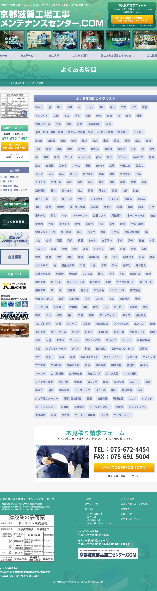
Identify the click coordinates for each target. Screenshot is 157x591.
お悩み (141, 199)
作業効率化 (94, 124)
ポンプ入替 (112, 373)
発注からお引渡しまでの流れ (117, 55)
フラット (56, 182)
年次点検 (99, 290)
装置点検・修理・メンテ (15, 189)
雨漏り (39, 390)
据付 (111, 273)
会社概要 (152, 55)
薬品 (116, 140)
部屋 (88, 165)
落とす (102, 190)
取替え (99, 298)
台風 (103, 232)
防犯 (91, 315)
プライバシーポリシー (132, 518)
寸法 (151, 207)
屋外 (48, 257)
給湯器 (131, 365)
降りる (73, 174)
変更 (79, 124)
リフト (90, 107)
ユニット (123, 157)
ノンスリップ (82, 390)
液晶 (144, 107)
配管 (53, 415)
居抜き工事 (68, 265)
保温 (140, 390)
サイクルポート (125, 282)
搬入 (100, 273)
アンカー (75, 340)
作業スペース (42, 124)
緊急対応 (135, 273)
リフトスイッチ (112, 357)
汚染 (133, 149)
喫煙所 (73, 273)
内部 (125, 190)
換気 (111, 298)
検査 (152, 215)
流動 (63, 140)
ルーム (76, 165)
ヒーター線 (41, 307)
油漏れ (94, 207)
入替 (58, 323)
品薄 (61, 298)
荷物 (77, 224)
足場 (111, 165)
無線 (61, 357)
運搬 (85, 249)
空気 (148, 140)
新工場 (60, 340)
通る (79, 182)
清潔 (122, 224)
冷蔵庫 (86, 323)
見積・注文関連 (72, 398)
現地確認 (118, 398)
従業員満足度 (42, 273)
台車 (101, 174)
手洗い (144, 365)
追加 (108, 124)
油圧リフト (99, 215)
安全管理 (40, 365)
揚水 (109, 157)
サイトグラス (58, 332)
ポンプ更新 (130, 373)
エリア (132, 398)
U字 (106, 307)
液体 (59, 107)
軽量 (122, 249)
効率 (69, 107)
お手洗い (107, 240)
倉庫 (109, 115)
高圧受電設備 (132, 232)
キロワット (41, 115)
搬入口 (126, 315)
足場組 (143, 348)
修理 (59, 315)
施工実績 (54, 55)
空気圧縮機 (137, 224)
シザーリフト (79, 215)
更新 (152, 323)
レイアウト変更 (35, 82)
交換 (69, 240)
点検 (48, 240)
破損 (95, 307)
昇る (61, 174)
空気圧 (51, 140)
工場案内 (56, 365)
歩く (90, 182)
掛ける (128, 199)
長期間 (60, 207)
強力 (79, 190)
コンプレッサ (42, 323)
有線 (72, 357)
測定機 (119, 407)
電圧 (59, 240)
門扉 (80, 315)
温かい (82, 149)
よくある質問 (80, 55)
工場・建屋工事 (10, 176)
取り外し (40, 215)
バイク (91, 232)
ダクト (75, 348)
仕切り (81, 199)
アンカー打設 (92, 340)
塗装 (37, 257)
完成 (88, 115)
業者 (111, 224)
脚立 (51, 174)
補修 (147, 382)
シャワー (40, 373)
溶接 (119, 207)
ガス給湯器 (57, 373)
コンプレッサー (122, 415)
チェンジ (114, 199)
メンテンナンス (75, 282)
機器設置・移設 (10, 185)
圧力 (137, 140)
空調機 (50, 165)
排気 (145, 307)
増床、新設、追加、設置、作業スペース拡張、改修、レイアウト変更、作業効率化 (81, 132)
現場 (127, 140)
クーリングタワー (100, 407)
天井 (114, 265)
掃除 (53, 190)
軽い (84, 140)
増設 (105, 382)
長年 (48, 207)
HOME (3, 55)
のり (48, 315)
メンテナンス (117, 290)
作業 (93, 265)
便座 (101, 224)
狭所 (37, 357)
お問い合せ (126, 513)
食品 (95, 140)
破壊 (84, 307)
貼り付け (128, 257)
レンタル (87, 273)
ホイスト (56, 282)
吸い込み (67, 190)
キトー (50, 357)
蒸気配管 (103, 332)
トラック (99, 249)
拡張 (58, 124)
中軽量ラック (137, 332)
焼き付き (95, 282)
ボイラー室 (41, 199)
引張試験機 (143, 340)
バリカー (119, 307)
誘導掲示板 (73, 365)
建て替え (141, 265)
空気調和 (40, 190)
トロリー (40, 249)
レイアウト (97, 199)
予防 (138, 174)
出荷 (128, 115)
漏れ (69, 315)
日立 (37, 149)
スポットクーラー (56, 348)
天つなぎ (111, 340)
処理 (56, 157)
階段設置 (119, 382)
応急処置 (64, 390)
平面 (69, 182)
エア (133, 107)
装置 (73, 140)
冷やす (39, 107)
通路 (111, 174)
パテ (115, 257)
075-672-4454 (14, 138)
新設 (37, 315)
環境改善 (127, 390)
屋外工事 (7, 180)
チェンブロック (44, 298)
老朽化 (126, 265)
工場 (82, 265)
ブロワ (65, 415)
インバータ (84, 157)
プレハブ (72, 323)
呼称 (87, 298)
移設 (37, 348)
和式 (120, 240)
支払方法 (102, 398)
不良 (122, 273)
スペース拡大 (121, 323)
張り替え (125, 174)
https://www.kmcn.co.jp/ (93, 534)
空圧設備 (66, 232)
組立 (152, 332)
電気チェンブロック (122, 348)
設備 (80, 257)
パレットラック (137, 407)
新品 (48, 149)
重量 (133, 249)
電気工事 (40, 282)
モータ (68, 157)
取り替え (88, 174)
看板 (87, 365)
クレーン (127, 340)
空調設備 (94, 257)
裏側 (114, 190)
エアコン (139, 323)
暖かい (95, 149)
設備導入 (124, 298)
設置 (37, 340)
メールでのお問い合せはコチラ (124, 467)
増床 (138, 115)
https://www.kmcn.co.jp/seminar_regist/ (104, 543)
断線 (108, 282)
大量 (48, 340)
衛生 (152, 149)
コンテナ (92, 382)
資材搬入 (116, 215)
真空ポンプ (93, 373)
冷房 (151, 157)
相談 (53, 215)
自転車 (71, 290)
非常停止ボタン (89, 357)
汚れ (90, 190)
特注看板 (116, 365)
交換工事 (132, 357)
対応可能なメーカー (46, 398)
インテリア (41, 265)
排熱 (87, 348)
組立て (139, 165)
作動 (51, 224)
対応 (130, 207)
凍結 (46, 157)
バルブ (75, 332)
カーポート (146, 282)
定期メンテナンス (45, 232)
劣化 (37, 207)
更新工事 (40, 332)
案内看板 (101, 365)
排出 (59, 149)
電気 (53, 249)
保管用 (78, 382)
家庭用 (108, 149)
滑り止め (101, 390)
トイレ (92, 240)
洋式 (130, 240)
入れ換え (74, 298)
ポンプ (104, 415)
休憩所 (60, 273)
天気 (123, 107)
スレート (135, 382)
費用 (89, 398)
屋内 (59, 257)
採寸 (140, 207)
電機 (148, 273)
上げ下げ (64, 224)
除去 (135, 190)
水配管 (88, 332)
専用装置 (135, 290)
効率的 (100, 165)
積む (122, 182)
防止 (69, 257)
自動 (64, 249)
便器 (80, 240)
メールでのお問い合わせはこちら (132, 19)
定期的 (39, 224)
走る (101, 182)
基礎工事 (40, 290)
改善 (64, 215)
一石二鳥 (125, 165)
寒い (101, 107)
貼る (141, 257)
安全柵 (73, 307)
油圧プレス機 (77, 207)
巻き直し (59, 307)
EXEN (38, 140)
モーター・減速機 (85, 415)
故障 (111, 249)
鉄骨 (143, 249)
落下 (133, 182)
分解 (98, 115)
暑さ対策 (138, 157)
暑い (112, 107)
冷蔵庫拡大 (102, 323)
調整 (69, 149)
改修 (68, 124)
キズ (66, 115)
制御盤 (65, 407)
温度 (37, 165)
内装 (152, 257)
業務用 (121, 149)
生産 (56, 115)
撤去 (141, 240)
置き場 (84, 290)
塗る (77, 115)
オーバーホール (136, 215)
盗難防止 (141, 315)
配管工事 (119, 332)
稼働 (74, 249)
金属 (105, 140)
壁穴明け (101, 348)
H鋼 (152, 240)
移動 (111, 182)
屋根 (51, 390)
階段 (113, 390)
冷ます (63, 165)
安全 (137, 298)
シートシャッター (45, 407)
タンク (39, 174)
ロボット (147, 398)
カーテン (67, 199)
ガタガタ (40, 182)
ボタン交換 (149, 357)
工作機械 (40, 415)
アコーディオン (108, 315)
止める (115, 232)
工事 (103, 265)
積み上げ (64, 382)
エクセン (139, 132)
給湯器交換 (75, 373)
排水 (98, 157)
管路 (143, 182)
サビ (37, 240)
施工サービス (28, 55)
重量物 (89, 224)
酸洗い (107, 207)
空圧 (79, 232)
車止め (133, 307)
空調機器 (79, 407)
